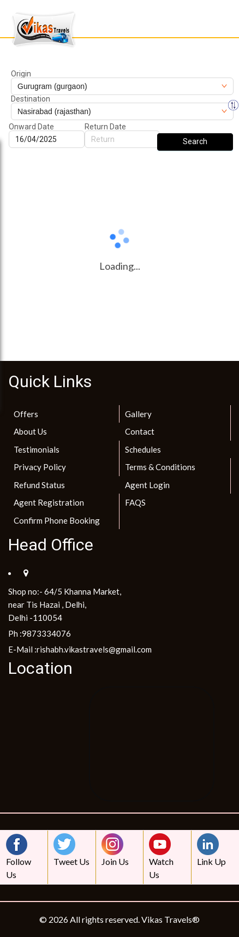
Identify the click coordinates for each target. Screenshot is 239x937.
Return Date (105, 127)
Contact (139, 431)
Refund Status (39, 485)
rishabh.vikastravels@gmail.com (94, 649)
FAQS (135, 502)
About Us (30, 431)
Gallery (138, 414)
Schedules (143, 449)
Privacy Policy (40, 467)
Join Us (115, 850)
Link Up (211, 850)
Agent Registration (49, 502)
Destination (30, 99)
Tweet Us (71, 850)
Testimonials (36, 449)
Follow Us (19, 856)
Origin (21, 74)
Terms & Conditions (160, 467)
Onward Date (31, 127)
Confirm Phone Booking (57, 520)
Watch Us (162, 856)
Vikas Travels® (170, 919)
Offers (26, 414)
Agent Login (147, 485)
